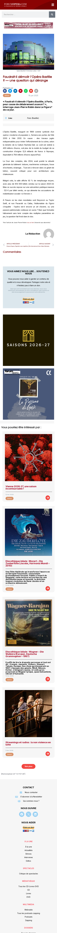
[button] (53, 4)
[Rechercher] (52, 14)
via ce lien (30, 222)
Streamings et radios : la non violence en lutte (28, 743)
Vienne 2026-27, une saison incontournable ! (21, 487)
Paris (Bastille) (33, 118)
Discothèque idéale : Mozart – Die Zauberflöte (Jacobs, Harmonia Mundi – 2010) (28, 563)
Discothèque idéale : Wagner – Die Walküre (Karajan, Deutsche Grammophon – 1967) (25, 654)
